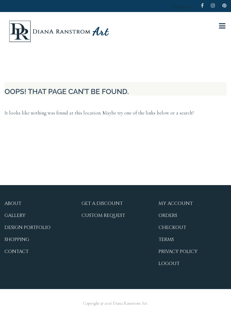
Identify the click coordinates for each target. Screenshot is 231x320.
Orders (168, 215)
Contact (17, 251)
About (13, 203)
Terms (166, 239)
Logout (169, 263)
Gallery (15, 215)
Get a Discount (102, 203)
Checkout (172, 227)
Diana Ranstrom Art (130, 303)
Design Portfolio (28, 227)
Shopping (17, 239)
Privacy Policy (178, 251)
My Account (176, 203)
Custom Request (103, 215)
